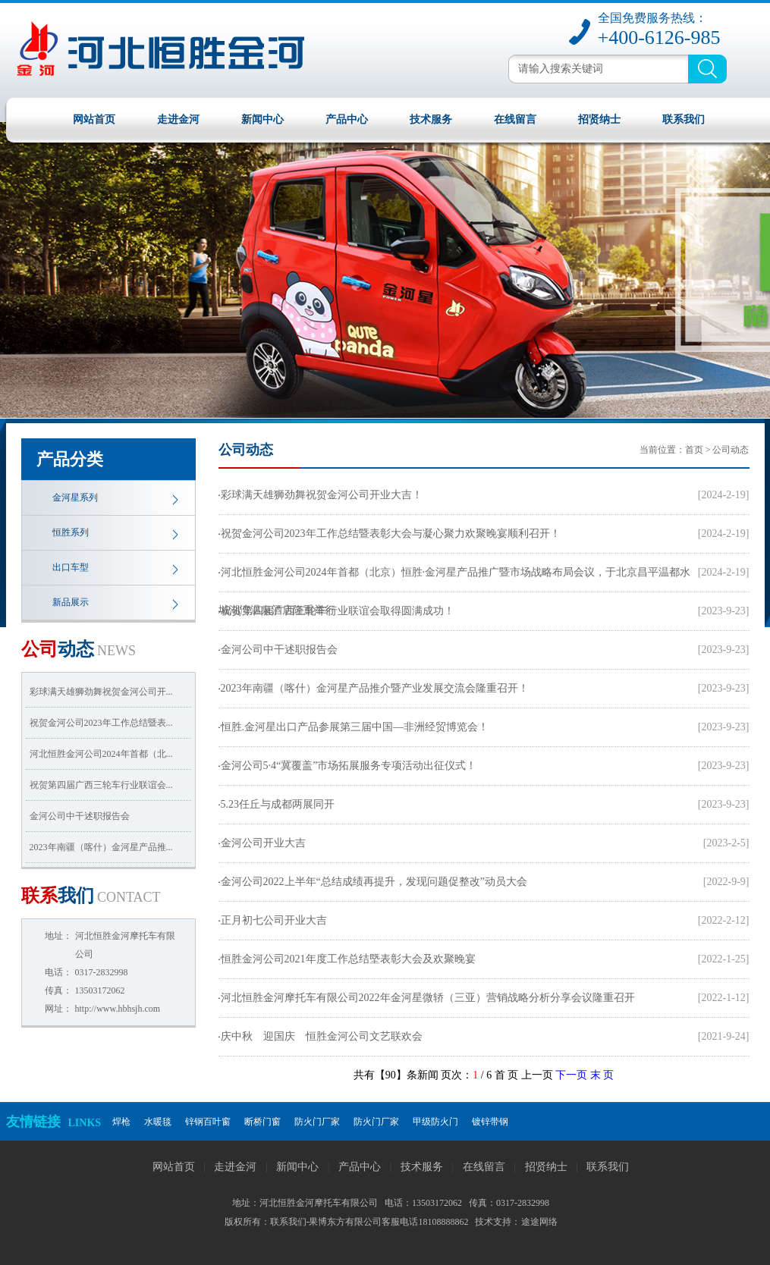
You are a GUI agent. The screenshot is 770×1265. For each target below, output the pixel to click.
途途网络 (539, 1221)
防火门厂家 (317, 1121)
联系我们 (683, 119)
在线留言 (515, 119)
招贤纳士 (599, 119)
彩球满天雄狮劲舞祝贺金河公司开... (101, 691)
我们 (91, 896)
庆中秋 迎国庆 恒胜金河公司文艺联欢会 (322, 1036)
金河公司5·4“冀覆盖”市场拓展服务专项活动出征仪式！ (349, 765)
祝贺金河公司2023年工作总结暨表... (101, 722)
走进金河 (178, 119)
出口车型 (70, 567)
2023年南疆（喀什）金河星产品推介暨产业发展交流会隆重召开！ (375, 688)
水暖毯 (157, 1121)
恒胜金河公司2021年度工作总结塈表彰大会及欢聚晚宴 (348, 959)
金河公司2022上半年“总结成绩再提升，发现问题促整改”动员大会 (374, 881)
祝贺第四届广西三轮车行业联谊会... (101, 785)
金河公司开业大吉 (263, 843)
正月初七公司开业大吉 (274, 920)
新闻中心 (262, 119)
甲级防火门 (435, 1121)
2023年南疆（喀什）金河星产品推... (101, 847)
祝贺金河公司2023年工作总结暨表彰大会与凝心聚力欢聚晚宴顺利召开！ (391, 533)
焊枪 (121, 1121)
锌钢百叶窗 (208, 1121)
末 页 (602, 1075)
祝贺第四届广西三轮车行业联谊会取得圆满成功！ (337, 611)
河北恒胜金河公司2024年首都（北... (101, 754)
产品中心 (346, 119)
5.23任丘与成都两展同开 (278, 804)
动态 (79, 649)
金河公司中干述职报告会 (80, 816)
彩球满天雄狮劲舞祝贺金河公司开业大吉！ (322, 495)
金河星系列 (75, 497)
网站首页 (94, 119)
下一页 (571, 1075)
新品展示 (70, 602)
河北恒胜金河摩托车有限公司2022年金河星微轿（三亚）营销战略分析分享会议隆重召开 (428, 997)
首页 (694, 449)
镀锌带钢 (490, 1121)
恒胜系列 (70, 532)
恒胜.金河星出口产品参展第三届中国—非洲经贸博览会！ (355, 727)
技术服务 (431, 119)
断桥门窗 (262, 1121)
